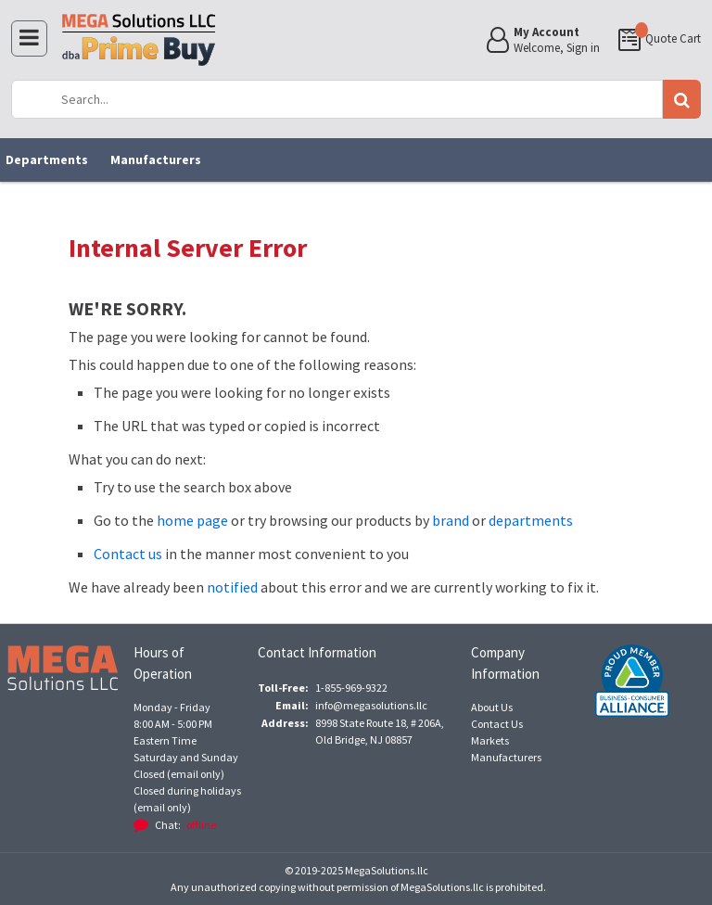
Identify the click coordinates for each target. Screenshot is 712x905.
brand (450, 520)
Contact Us (497, 724)
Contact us (128, 553)
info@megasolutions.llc (371, 705)
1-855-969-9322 (351, 688)
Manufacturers (155, 159)
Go (681, 99)
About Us (492, 707)
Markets (490, 740)
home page (192, 520)
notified (232, 587)
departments (531, 520)
